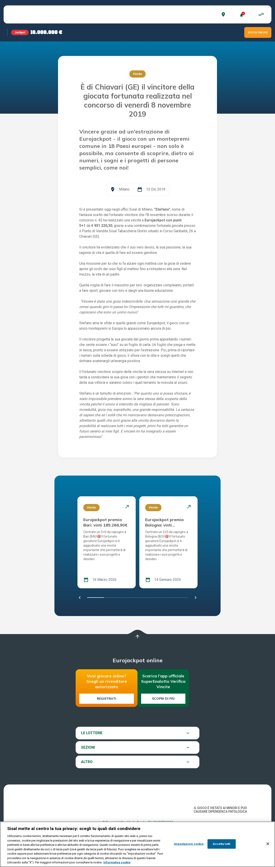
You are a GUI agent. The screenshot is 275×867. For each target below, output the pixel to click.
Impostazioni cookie (188, 844)
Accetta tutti (221, 844)
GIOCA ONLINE (258, 32)
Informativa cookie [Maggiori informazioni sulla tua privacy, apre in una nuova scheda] (117, 862)
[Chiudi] (268, 844)
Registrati (106, 699)
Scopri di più (163, 699)
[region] (137, 844)
